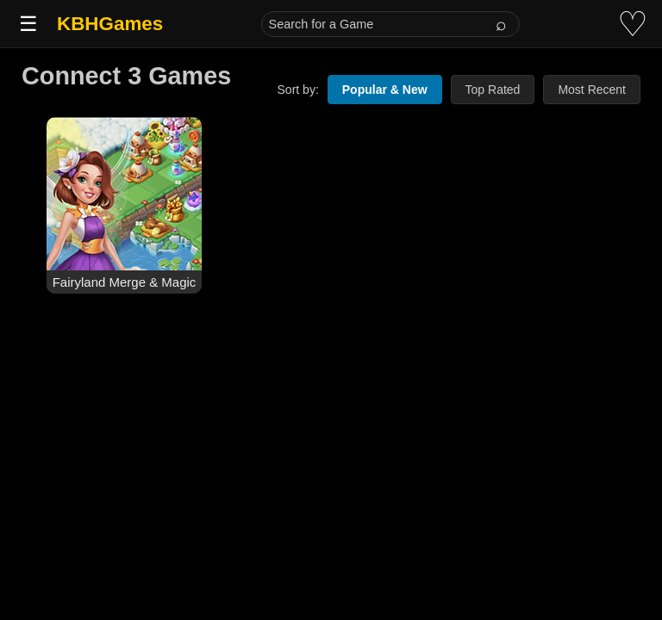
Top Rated (493, 89)
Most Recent (592, 89)
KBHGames (110, 23)
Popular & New (385, 89)
